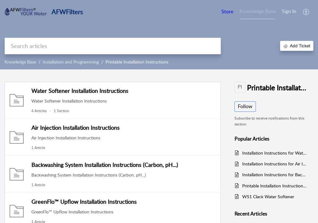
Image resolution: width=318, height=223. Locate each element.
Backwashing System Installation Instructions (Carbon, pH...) (104, 164)
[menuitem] (289, 11)
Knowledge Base (20, 62)
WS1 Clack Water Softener (268, 196)
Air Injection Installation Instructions (75, 127)
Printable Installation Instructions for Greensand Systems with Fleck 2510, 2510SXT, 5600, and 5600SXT (274, 186)
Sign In (289, 11)
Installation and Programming (71, 62)
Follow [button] (245, 106)
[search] (113, 46)
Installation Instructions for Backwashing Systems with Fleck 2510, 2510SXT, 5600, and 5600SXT (274, 174)
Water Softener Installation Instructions (79, 90)
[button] (306, 12)
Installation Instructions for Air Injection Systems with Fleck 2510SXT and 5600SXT (274, 164)
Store (227, 11)
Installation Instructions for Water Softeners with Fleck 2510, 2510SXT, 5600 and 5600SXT (274, 153)
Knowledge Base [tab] (257, 11)
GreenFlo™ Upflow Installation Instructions (84, 201)
